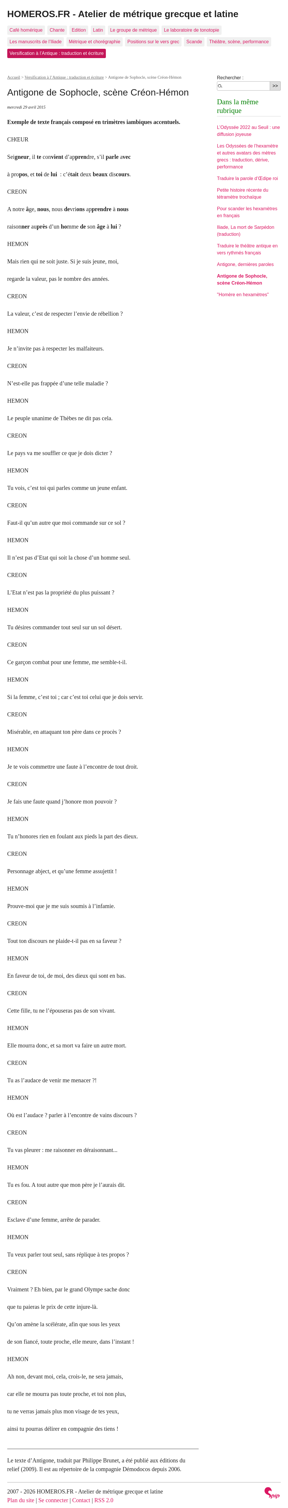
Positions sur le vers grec (153, 41)
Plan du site (20, 1500)
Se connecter (53, 1500)
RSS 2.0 (103, 1500)
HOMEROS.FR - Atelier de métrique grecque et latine (122, 14)
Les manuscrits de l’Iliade (36, 41)
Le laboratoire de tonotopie (191, 30)
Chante (57, 30)
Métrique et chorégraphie (94, 41)
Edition (79, 30)
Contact (81, 1500)
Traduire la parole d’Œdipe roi (247, 178)
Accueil (13, 77)
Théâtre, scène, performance (239, 41)
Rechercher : (230, 77)
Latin (98, 30)
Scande (194, 41)
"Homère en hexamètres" (243, 294)
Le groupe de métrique (133, 30)
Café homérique (26, 30)
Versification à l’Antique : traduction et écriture (57, 53)
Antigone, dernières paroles (245, 264)
